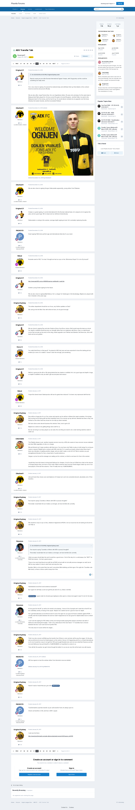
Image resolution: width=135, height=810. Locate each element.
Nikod (19, 256)
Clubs (20, 13)
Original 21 (20, 70)
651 (20, 454)
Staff (34, 13)
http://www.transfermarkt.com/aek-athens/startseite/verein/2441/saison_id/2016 (50, 736)
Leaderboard (38, 9)
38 (24, 63)
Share (76, 56)
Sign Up (120, 3)
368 (20, 271)
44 (43, 63)
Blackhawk (104, 108)
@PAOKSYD (56, 685)
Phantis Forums (18, 3)
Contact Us (64, 807)
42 (37, 63)
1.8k (20, 85)
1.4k (20, 123)
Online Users (42, 13)
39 (27, 63)
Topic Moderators (50, 9)
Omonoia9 (104, 131)
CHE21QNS (20, 439)
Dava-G (20, 347)
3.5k (20, 318)
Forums (13, 13)
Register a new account (34, 774)
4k (20, 556)
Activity (30, 9)
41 (33, 63)
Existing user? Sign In (108, 3)
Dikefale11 (20, 108)
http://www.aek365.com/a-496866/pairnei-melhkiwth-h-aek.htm (46, 281)
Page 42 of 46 (65, 63)
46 (50, 63)
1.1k (20, 245)
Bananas (19, 541)
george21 (22, 55)
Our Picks (27, 13)
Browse (23, 9)
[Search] (102, 9)
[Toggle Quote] (31, 74)
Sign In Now (71, 774)
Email (104, 153)
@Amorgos (32, 596)
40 (30, 63)
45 (46, 63)
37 (21, 63)
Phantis (15, 9)
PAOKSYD (20, 230)
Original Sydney (52, 74)
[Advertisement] (42, 33)
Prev (17, 63)
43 (40, 63)
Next (54, 63)
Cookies (71, 807)
